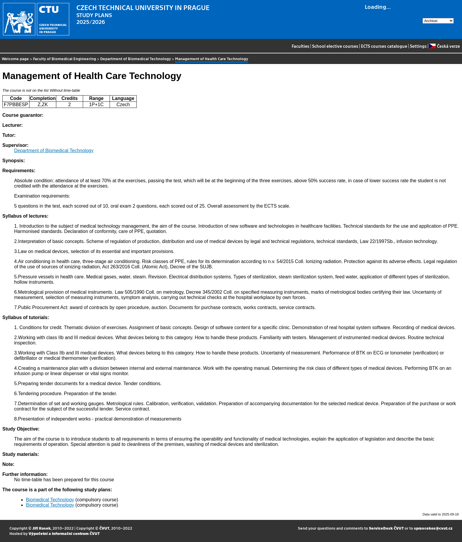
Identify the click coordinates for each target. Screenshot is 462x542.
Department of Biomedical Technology (135, 58)
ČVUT (104, 528)
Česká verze (444, 46)
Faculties (300, 46)
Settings (418, 46)
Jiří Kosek (41, 528)
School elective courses (335, 46)
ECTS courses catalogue (384, 46)
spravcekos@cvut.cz (433, 528)
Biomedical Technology (50, 499)
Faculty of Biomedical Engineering (64, 58)
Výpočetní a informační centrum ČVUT (64, 533)
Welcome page (15, 58)
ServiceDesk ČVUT (386, 528)
